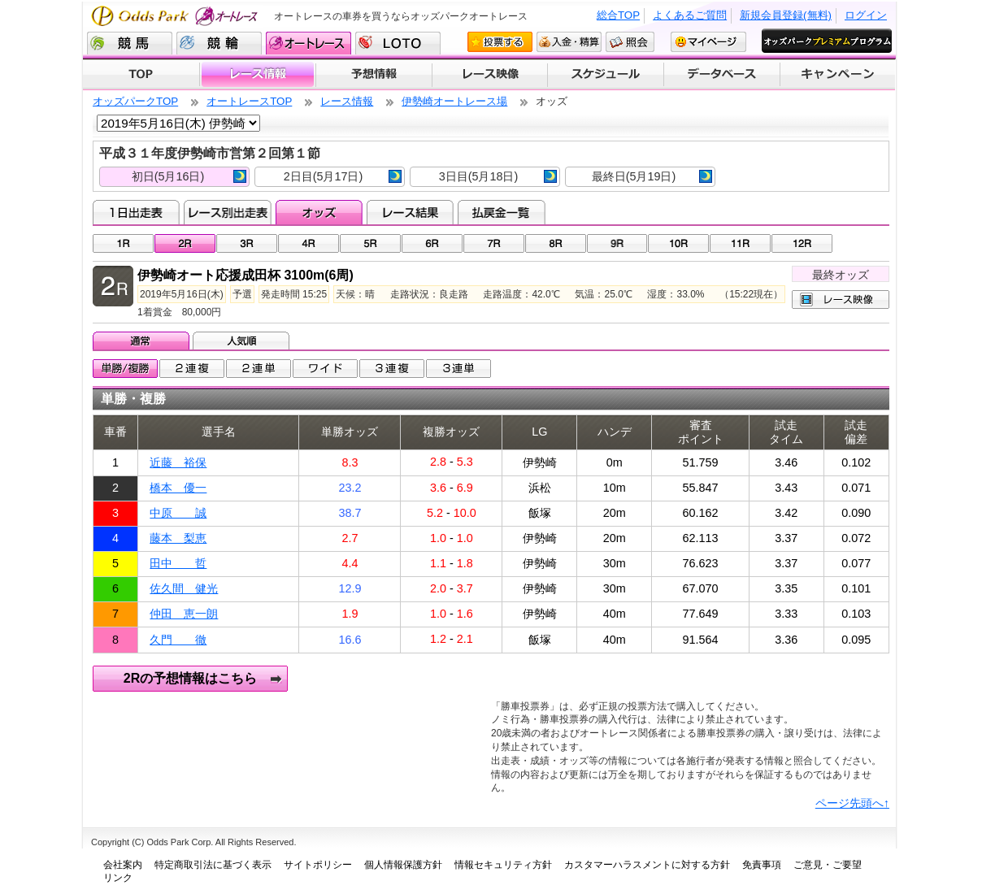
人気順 (243, 340)
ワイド (325, 368)
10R (678, 243)
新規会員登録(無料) (786, 15)
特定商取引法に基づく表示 (213, 865)
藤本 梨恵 (178, 538)
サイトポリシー (318, 865)
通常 (143, 340)
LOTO (398, 43)
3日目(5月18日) (498, 176)
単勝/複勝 (125, 368)
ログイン (866, 15)
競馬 (129, 43)
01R (123, 243)
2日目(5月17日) (343, 176)
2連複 (191, 368)
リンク (118, 878)
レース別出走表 (227, 212)
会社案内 (122, 865)
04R (308, 243)
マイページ (708, 42)
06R (432, 243)
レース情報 (257, 74)
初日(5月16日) (189, 176)
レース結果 (410, 212)
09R (617, 243)
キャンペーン (838, 74)
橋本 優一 (178, 487)
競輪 (219, 43)
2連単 (258, 368)
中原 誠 (178, 512)
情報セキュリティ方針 (503, 865)
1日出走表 (136, 212)
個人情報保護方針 (403, 865)
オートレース (308, 43)
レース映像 (489, 74)
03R (246, 243)
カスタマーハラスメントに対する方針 (647, 865)
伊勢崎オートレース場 (454, 101)
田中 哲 (178, 563)
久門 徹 (178, 639)
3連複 (391, 368)
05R (370, 243)
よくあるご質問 (690, 15)
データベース (722, 74)
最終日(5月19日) (652, 176)
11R (740, 243)
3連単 (458, 368)
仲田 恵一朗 (184, 613)
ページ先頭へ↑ (852, 802)
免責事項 (761, 865)
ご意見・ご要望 (827, 865)
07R (493, 243)
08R (555, 243)
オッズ (319, 212)
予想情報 (373, 74)
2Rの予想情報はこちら (190, 678)
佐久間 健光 (184, 588)
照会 (630, 42)
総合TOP (618, 15)
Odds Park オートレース (176, 16)
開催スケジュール (605, 74)
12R (801, 243)
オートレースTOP (249, 101)
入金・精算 (569, 42)
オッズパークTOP (135, 101)
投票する (499, 42)
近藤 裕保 (178, 462)
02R (184, 243)
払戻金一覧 (501, 212)
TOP (141, 74)
